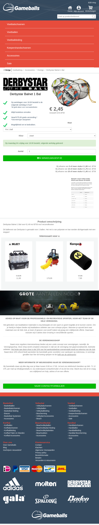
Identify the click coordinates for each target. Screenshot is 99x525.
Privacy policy (40, 453)
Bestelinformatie (41, 455)
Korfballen (8, 425)
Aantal (20, 151)
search (93, 16)
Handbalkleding (75, 430)
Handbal (72, 423)
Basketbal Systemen (12, 416)
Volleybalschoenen (44, 406)
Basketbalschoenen (12, 408)
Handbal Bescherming (77, 433)
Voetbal (71, 403)
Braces (7, 413)
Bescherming (41, 413)
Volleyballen (41, 408)
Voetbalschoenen (75, 406)
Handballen (73, 428)
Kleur (21, 136)
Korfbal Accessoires (12, 436)
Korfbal (6, 423)
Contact (38, 445)
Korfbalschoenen (11, 428)
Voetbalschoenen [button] (16, 24)
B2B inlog (92, 3)
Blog (5, 447)
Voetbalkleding (74, 411)
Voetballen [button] (12, 32)
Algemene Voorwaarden (45, 450)
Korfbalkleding (10, 430)
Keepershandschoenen (78, 413)
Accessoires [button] (13, 55)
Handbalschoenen (76, 425)
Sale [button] (9, 63)
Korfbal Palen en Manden (14, 433)
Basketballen (9, 406)
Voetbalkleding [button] (14, 40)
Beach (39, 419)
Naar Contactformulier (50, 386)
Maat (70, 123)
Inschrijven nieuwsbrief (12, 450)
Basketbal (8, 403)
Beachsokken (41, 433)
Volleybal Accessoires (45, 416)
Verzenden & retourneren (45, 460)
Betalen (38, 458)
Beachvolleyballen (43, 425)
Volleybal (39, 403)
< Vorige (7, 70)
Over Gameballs (9, 445)
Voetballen (73, 408)
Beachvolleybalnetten (45, 430)
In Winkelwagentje (49, 158)
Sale (70, 419)
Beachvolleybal (42, 423)
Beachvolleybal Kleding (45, 428)
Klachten (38, 447)
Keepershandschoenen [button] (19, 48)
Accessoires (9, 419)
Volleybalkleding (42, 411)
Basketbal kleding (11, 411)
